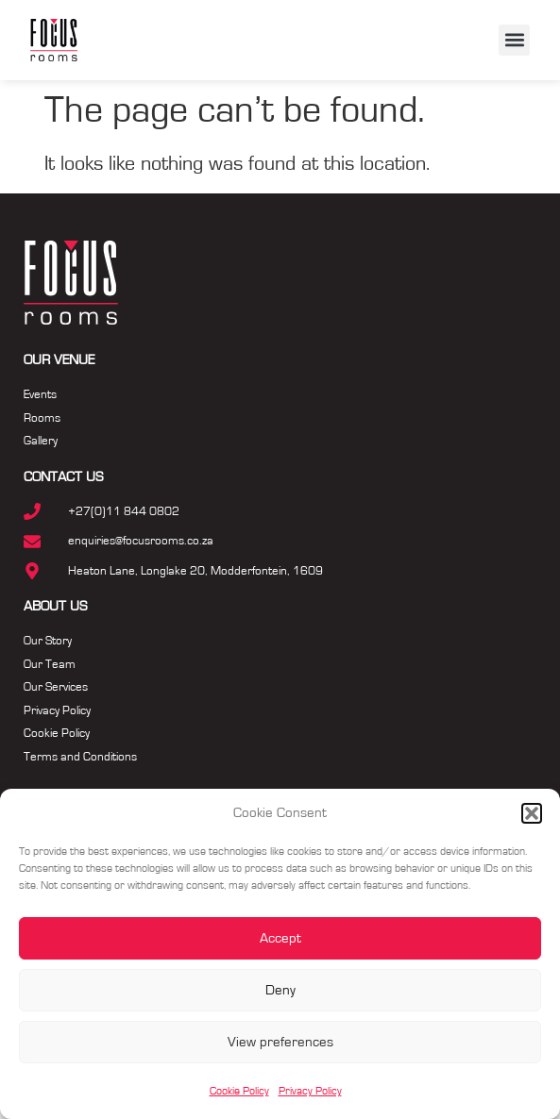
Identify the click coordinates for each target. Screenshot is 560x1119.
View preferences (280, 1042)
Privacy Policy (310, 1090)
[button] (531, 813)
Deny (280, 990)
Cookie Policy (239, 1090)
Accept (280, 938)
